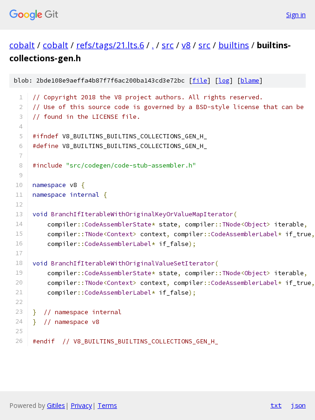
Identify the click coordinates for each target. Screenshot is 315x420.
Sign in (296, 14)
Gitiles (56, 405)
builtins (233, 45)
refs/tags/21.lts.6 (110, 45)
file (199, 80)
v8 (186, 45)
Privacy (81, 405)
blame (250, 80)
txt (276, 405)
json (298, 405)
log (224, 80)
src (168, 45)
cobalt (22, 45)
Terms (107, 405)
